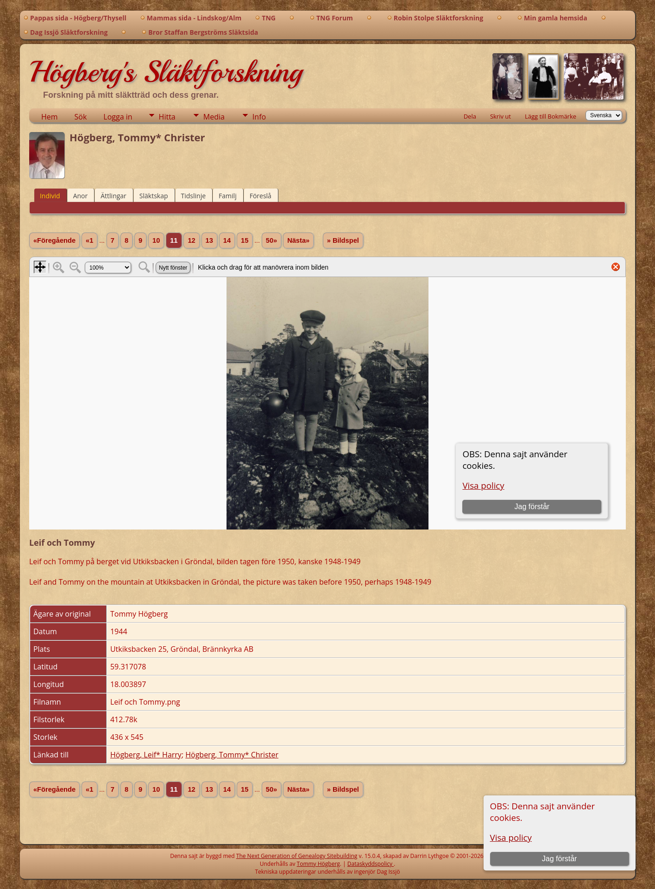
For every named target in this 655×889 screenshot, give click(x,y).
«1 (89, 240)
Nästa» (298, 240)
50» (271, 240)
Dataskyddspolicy (370, 864)
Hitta (167, 117)
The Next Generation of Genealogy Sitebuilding (297, 856)
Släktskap (153, 195)
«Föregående (54, 240)
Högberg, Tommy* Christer (231, 755)
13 (209, 240)
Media (214, 117)
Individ (50, 195)
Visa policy (511, 837)
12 (191, 240)
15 (244, 240)
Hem (49, 117)
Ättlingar (113, 195)
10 (156, 240)
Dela (470, 116)
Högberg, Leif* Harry (146, 755)
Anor (80, 195)
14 (227, 240)
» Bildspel (343, 240)
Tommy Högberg (318, 864)
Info (259, 117)
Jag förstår (559, 859)
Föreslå (260, 195)
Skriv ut (500, 116)
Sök (81, 117)
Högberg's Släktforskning (165, 71)
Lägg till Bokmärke (550, 116)
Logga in (117, 117)
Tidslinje (193, 195)
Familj (228, 195)
